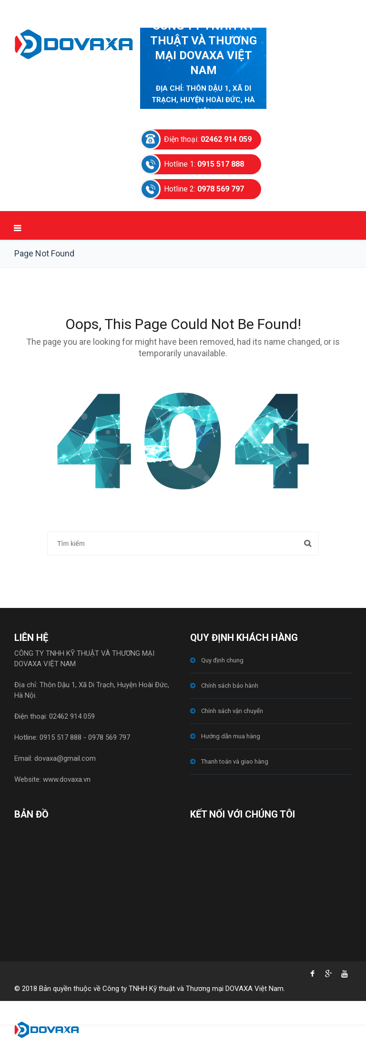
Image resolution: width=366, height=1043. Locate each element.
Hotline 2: (204, 188)
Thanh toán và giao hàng (234, 761)
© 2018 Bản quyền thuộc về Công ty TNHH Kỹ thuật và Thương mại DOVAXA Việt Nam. (149, 988)
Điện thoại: (208, 139)
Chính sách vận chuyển (232, 710)
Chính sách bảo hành (229, 685)
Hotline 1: (204, 164)
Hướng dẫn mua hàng (230, 736)
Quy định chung (222, 660)
